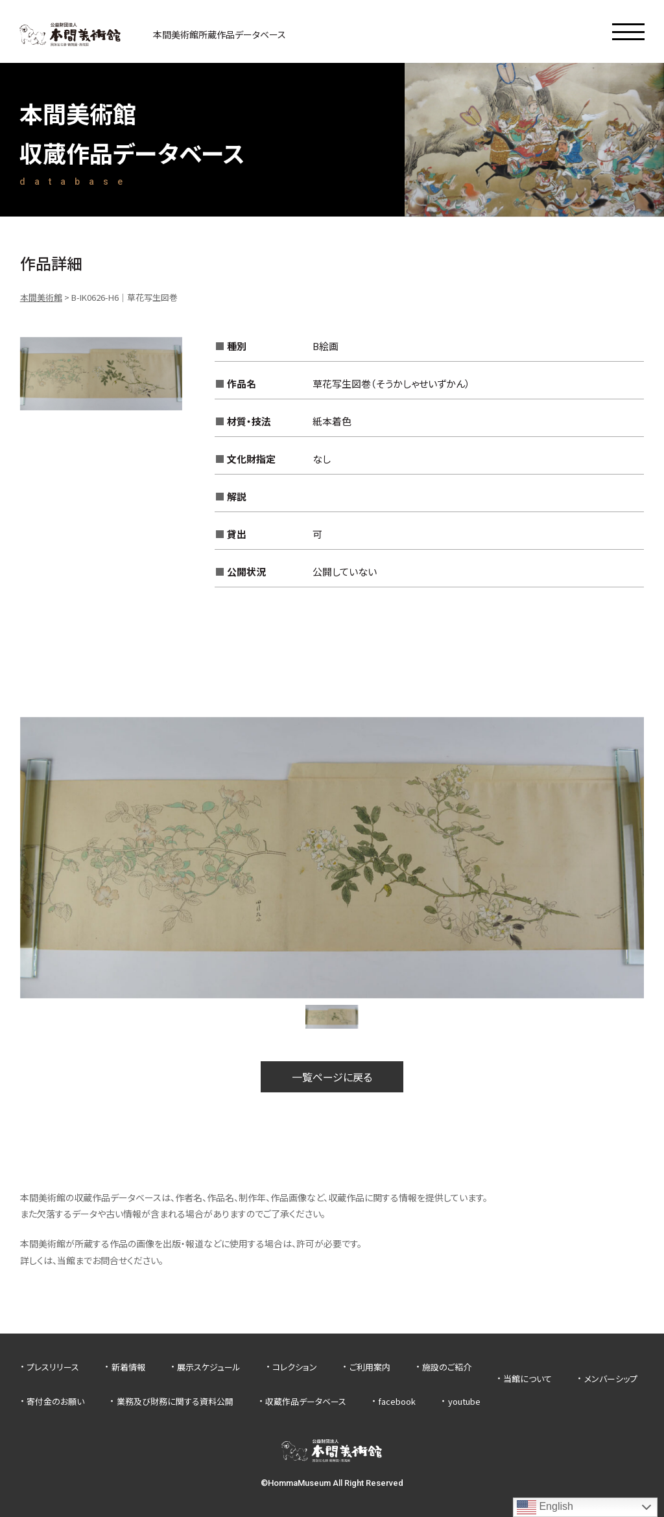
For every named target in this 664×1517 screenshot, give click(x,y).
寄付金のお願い (55, 1401)
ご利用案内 (370, 1367)
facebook (397, 1401)
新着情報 (128, 1367)
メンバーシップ (610, 1378)
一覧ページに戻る (332, 1077)
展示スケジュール (209, 1367)
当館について (527, 1378)
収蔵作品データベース (305, 1401)
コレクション (294, 1367)
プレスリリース (53, 1367)
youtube (464, 1401)
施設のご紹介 (446, 1367)
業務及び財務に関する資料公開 (175, 1401)
